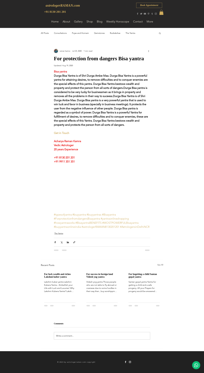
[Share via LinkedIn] (68, 242)
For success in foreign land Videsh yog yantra (99, 275)
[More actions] (148, 50)
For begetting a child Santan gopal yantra (143, 275)
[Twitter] (141, 13)
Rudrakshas (115, 33)
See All (160, 265)
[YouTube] (145, 13)
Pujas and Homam (80, 33)
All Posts (45, 33)
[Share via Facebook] (55, 242)
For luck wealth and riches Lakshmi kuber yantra (57, 275)
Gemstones (99, 33)
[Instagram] (155, 13)
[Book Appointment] (149, 5)
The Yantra (130, 33)
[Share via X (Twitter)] (61, 242)
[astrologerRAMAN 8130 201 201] (125, 362)
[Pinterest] (148, 13)
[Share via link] (74, 242)
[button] (161, 12)
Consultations (60, 33)
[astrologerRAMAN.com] (62, 5)
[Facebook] (137, 13)
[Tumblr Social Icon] (152, 13)
